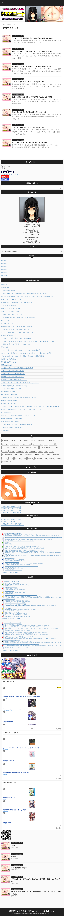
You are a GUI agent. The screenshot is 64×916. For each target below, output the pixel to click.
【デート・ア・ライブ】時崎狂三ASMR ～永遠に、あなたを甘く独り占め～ (21, 696)
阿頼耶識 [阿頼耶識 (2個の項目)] (52, 458)
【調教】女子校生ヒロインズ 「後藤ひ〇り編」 (15, 589)
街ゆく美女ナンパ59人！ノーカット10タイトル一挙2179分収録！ (19, 636)
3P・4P (47, 40)
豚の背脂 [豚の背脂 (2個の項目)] (30, 458)
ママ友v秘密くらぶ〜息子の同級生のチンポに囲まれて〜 (17, 585)
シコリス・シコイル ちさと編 (11, 607)
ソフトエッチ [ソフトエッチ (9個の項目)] (5, 447)
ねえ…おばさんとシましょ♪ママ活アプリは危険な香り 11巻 (32, 51)
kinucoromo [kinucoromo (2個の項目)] (5, 440)
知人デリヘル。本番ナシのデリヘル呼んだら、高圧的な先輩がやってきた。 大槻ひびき (24, 551)
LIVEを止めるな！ (6, 365)
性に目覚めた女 (6, 412)
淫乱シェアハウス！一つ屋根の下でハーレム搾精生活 (34, 71)
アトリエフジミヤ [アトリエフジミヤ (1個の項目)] (37, 444)
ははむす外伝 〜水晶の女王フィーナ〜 (13, 567)
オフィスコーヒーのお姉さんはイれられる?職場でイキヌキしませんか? (21, 534)
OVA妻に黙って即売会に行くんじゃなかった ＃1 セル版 (17, 564)
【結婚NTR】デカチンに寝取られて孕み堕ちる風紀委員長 (18, 397)
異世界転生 (37, 145)
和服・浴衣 (27, 73)
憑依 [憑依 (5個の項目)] (16, 454)
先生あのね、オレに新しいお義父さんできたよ (15, 329)
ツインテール (35, 69)
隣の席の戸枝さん (9, 593)
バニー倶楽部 (8, 608)
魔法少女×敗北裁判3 (7, 797)
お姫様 (43, 145)
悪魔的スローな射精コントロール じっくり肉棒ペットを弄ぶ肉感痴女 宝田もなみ (23, 550)
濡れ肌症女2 (5, 287)
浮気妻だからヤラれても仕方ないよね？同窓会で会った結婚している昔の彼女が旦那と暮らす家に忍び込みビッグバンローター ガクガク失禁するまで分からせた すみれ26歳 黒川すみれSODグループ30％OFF (31, 643)
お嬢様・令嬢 (26, 69)
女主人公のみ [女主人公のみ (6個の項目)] (19, 451)
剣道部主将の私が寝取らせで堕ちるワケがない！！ (16, 600)
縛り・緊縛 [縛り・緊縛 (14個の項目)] (18, 458)
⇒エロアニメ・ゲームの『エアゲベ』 (12, 512)
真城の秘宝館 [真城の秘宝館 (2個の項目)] (56, 454)
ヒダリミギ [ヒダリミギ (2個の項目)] (14, 447)
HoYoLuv (4, 284)
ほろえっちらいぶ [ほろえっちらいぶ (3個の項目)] (42, 440)
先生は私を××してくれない (9, 403)
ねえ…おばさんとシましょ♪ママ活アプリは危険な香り (38, 56)
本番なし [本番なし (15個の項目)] (37, 454)
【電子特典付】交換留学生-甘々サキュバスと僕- (15, 344)
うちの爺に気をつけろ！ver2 (11, 588)
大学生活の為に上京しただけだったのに (13, 314)
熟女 (49, 53)
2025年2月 (4, 269)
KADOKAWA (5, 824)
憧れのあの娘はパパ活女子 (9, 400)
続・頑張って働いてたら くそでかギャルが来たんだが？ (18, 332)
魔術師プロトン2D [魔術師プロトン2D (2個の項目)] (6, 461)
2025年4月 (4, 263)
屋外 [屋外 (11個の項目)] (46, 451)
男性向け (25, 40)
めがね (14, 42)
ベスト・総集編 (21, 42)
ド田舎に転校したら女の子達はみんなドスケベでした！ (17, 616)
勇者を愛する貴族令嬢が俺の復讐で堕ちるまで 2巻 (29, 112)
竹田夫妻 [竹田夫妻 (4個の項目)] (4, 458)
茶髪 (39, 42)
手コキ (53, 53)
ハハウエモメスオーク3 (8, 320)
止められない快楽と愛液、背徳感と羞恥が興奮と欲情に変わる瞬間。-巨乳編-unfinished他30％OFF (27, 627)
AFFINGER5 (48, 913)
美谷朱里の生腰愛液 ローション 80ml (13, 570)
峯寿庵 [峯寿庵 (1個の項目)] (51, 451)
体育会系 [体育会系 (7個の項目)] (4, 451)
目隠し (38, 114)
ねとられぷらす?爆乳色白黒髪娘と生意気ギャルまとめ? (18, 415)
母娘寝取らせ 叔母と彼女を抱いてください (14, 380)
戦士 (24, 88)
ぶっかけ (14, 73)
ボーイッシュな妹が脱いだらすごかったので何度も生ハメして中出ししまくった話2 (26, 353)
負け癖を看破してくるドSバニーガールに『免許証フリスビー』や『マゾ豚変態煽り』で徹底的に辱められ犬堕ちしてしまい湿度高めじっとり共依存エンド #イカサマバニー (32, 721)
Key (3, 749)
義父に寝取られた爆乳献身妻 (10, 421)
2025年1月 (4, 272)
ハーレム (21, 73)
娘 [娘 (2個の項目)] (26, 451)
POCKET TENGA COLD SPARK (12, 562)
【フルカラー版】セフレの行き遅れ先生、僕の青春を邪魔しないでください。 (24, 293)
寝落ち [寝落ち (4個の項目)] (40, 451)
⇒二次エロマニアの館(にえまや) (11, 507)
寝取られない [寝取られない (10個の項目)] (33, 451)
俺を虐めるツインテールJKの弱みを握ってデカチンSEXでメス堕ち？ (20, 609)
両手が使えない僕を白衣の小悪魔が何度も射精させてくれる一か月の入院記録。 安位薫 (24, 548)
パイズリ (29, 53)
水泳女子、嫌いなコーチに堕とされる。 (13, 374)
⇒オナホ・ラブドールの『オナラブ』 (12, 508)
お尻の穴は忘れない (7, 335)
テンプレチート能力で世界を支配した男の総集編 (16, 338)
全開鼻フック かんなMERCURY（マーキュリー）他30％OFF (18, 641)
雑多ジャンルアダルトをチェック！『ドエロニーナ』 (32, 911)
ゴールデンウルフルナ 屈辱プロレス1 (12, 427)
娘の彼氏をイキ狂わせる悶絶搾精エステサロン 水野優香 (17, 631)
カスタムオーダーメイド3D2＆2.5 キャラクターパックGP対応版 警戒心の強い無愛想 (24, 563)
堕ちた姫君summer (9, 591)
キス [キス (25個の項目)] (46, 444)
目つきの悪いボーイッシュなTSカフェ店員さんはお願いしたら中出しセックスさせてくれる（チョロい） (28, 539)
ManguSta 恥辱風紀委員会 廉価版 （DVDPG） (15, 560)
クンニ (57, 114)
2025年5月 (4, 260)
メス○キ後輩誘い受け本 (8, 290)
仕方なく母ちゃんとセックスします (12, 299)
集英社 (4, 811)
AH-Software (5, 761)
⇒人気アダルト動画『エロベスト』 (12, 510)
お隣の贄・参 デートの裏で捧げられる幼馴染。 (15, 603)
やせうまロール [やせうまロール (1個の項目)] (14, 444)
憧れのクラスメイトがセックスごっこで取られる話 (16, 302)
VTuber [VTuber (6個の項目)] (19, 440)
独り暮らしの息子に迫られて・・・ (12, 359)
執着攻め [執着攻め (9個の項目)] (11, 451)
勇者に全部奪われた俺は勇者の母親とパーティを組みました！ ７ (18, 822)
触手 (28, 145)
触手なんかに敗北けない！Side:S (11, 308)
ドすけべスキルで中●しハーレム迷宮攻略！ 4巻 (28, 82)
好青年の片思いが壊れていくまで (11, 581)
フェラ (59, 40)
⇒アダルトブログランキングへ (10, 174)
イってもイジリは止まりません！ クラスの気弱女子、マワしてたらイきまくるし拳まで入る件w (30, 406)
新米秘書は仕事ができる (8, 362)
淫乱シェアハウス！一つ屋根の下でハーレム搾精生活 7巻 (31, 66)
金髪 (28, 42)
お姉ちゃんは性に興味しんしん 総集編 (12, 371)
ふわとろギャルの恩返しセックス (11, 389)
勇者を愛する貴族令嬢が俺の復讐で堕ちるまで (44, 116)
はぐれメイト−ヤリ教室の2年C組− (12, 612)
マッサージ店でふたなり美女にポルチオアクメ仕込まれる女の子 (20, 350)
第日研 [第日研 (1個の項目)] (11, 458)
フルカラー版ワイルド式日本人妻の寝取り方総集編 (16, 424)
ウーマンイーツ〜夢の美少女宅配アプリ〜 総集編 (16, 614)
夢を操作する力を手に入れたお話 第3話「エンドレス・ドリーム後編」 (21, 595)
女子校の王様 (5, 430)
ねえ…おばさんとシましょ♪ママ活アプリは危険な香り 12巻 (32, 97)
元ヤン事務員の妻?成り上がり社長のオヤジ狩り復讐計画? (18, 317)
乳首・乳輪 (43, 53)
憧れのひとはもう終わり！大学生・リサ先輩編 (15, 604)
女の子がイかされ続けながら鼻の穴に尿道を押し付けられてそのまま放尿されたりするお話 (28, 341)
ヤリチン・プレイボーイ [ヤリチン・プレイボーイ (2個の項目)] (32, 447)
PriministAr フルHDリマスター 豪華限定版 (14, 559)
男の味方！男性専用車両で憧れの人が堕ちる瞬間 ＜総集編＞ (32, 38)
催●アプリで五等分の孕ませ (9, 391)
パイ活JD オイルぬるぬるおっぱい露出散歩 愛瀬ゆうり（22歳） (19, 633)
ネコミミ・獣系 (30, 84)
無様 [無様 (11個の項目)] (43, 454)
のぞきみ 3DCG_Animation (11, 587)
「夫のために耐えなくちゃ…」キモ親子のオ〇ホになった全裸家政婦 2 (22, 356)
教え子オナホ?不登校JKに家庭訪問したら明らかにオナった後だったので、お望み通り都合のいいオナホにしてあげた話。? (32, 535)
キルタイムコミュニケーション (10, 799)
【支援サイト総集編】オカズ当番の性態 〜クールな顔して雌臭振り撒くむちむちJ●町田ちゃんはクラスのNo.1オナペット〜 (32, 605)
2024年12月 (4, 275)
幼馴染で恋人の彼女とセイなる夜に (12, 418)
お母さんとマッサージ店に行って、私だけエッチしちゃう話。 (20, 383)
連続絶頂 (43, 114)
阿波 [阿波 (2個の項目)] (46, 458)
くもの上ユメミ (6, 724)
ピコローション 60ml (9, 558)
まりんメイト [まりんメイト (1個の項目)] (52, 440)
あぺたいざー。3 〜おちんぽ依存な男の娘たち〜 (16, 613)
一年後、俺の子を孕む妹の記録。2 (13, 610)
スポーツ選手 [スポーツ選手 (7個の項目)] (53, 444)
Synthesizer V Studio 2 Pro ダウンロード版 (13, 760)
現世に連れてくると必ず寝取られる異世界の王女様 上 (30, 142)
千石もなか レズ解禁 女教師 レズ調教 (13, 624)
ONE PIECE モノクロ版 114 (9, 810)
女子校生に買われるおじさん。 (10, 394)
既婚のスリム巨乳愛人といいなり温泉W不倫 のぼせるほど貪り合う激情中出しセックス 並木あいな (27, 632)
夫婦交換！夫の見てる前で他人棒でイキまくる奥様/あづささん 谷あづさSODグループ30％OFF (26, 648)
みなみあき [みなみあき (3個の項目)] (5, 444)
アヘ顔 (24, 145)
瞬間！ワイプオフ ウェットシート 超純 (14, 568)
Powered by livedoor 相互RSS (11, 572)
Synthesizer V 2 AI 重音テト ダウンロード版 (13, 772)
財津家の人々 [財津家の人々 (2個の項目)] (38, 458)
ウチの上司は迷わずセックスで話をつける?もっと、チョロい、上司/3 (22, 409)
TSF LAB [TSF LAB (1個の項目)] (13, 440)
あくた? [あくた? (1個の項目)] (26, 440)
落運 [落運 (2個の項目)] (25, 458)
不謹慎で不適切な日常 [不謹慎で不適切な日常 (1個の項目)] (45, 447)
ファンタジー (48, 86)
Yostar (4, 710)
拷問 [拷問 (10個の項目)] (21, 454)
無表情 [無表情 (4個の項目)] (48, 454)
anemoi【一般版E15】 (8, 748)
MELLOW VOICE (6, 698)
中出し (36, 42)
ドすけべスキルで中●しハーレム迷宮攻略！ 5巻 (28, 127)
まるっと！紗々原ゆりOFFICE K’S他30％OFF (15, 637)
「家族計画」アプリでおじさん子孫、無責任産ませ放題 (17, 601)
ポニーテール (44, 69)
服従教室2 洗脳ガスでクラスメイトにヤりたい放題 (16, 584)
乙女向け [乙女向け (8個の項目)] (56, 447)
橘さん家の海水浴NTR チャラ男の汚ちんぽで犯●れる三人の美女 (19, 541)
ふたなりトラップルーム (8, 305)
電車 (31, 42)
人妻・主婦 (36, 53)
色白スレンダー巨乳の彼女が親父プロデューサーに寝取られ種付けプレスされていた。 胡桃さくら (27, 625)
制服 (51, 40)
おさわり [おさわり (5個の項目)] (33, 440)
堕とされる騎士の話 (7, 323)
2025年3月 (4, 266)
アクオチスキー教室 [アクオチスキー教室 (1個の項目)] (26, 444)
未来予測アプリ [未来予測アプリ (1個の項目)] (28, 454)
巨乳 (55, 40)
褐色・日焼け (56, 86)
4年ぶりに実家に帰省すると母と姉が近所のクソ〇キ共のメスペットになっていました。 (27, 296)
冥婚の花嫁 (4, 347)
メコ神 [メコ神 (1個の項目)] (21, 447)
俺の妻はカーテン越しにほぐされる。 (12, 377)
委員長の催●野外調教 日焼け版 (12, 583)
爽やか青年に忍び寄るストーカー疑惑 (12, 533)
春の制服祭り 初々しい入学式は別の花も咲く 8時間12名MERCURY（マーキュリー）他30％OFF (26, 634)
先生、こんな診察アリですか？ (10, 311)
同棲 (59, 69)
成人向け (41, 40)
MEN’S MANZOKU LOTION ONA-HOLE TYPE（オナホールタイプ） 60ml (21, 566)
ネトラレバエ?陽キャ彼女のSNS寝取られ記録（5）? (17, 368)
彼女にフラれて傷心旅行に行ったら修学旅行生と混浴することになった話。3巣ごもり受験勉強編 (27, 596)
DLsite (58, 729)
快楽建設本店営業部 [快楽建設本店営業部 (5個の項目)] (7, 454)
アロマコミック (33, 40)
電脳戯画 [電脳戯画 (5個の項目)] (59, 458)
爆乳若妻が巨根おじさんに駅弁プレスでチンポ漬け (16, 326)
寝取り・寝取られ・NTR (43, 147)
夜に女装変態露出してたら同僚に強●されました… (16, 386)
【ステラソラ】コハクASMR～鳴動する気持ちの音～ (15, 708)
